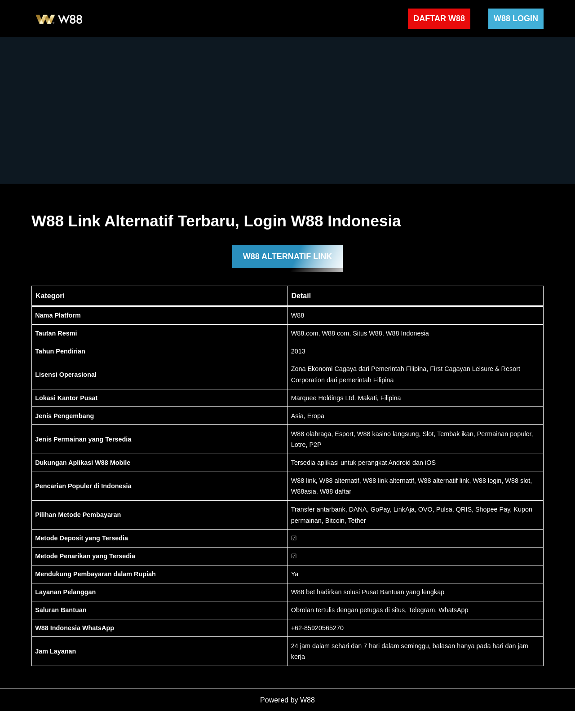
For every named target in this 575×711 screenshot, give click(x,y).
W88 (307, 700)
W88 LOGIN (516, 18)
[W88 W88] (59, 18)
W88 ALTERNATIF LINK (287, 256)
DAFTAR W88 (439, 18)
